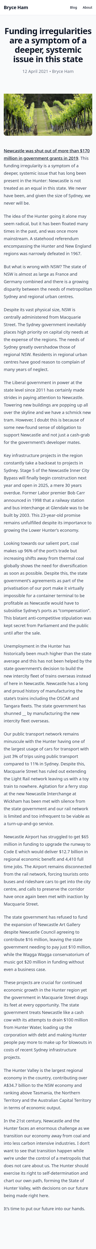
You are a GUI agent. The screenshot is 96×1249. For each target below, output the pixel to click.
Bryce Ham (16, 7)
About (87, 7)
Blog (73, 7)
